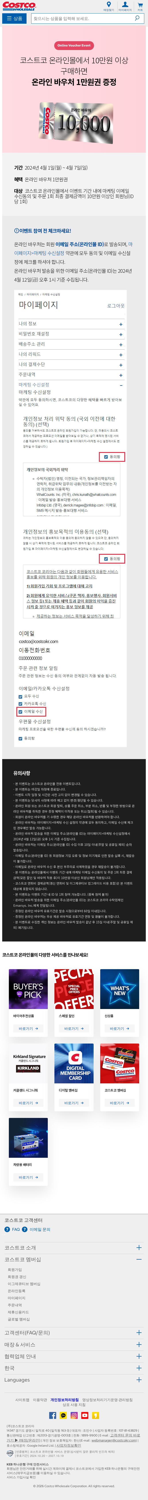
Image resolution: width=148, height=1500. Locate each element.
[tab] (74, 1247)
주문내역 (15, 1305)
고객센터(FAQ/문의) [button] (27, 1333)
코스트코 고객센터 (23, 1220)
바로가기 (28, 1028)
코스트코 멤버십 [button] (22, 1259)
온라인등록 (16, 1291)
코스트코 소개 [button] (20, 1248)
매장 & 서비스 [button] (19, 1344)
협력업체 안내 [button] (20, 1356)
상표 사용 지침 (74, 1404)
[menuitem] (14, 18)
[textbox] (83, 18)
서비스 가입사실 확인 (21, 1477)
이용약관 (40, 1400)
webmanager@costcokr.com (114, 1440)
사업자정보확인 (68, 1445)
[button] (139, 18)
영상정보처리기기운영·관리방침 (107, 1400)
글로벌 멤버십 (19, 1319)
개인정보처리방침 (64, 1400)
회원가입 (15, 1269)
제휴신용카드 (18, 1312)
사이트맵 (22, 1400)
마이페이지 (16, 1298)
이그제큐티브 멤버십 (24, 1284)
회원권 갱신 (17, 1276)
